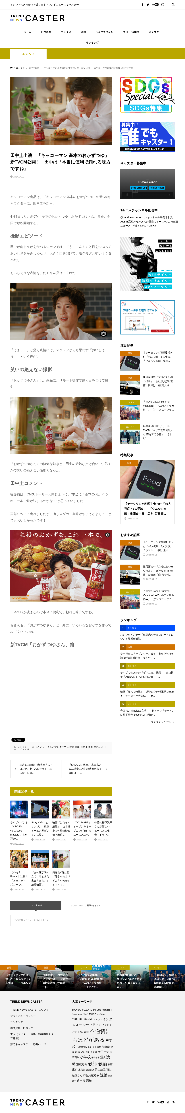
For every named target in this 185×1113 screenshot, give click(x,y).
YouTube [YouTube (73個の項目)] (101, 1014)
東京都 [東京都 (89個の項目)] (81, 1069)
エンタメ (66, 32)
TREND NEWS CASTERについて (29, 1009)
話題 (83, 32)
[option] (18, 978)
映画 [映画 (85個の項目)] (110, 1064)
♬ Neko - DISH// (147, 225)
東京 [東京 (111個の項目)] (75, 1069)
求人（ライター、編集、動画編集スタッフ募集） (33, 1036)
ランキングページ (161, 721)
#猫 (135, 225)
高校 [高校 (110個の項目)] (89, 1080)
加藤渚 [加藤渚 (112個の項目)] (106, 1046)
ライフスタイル (104, 32)
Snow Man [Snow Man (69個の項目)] (77, 1014)
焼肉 (83, 747)
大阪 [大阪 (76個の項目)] (87, 1052)
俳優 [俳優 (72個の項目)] (90, 1047)
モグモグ (64, 747)
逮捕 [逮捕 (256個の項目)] (104, 1075)
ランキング (92, 42)
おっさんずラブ (50, 747)
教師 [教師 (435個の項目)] (92, 1063)
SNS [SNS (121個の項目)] (85, 1014)
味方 (72, 747)
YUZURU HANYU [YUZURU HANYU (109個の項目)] (82, 1019)
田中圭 (89, 747)
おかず (39, 747)
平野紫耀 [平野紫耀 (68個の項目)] (95, 1057)
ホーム (27, 32)
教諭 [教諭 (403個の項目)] (102, 1063)
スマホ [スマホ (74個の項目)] (86, 1025)
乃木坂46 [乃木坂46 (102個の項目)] (81, 1046)
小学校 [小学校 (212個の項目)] (85, 1057)
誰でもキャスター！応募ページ (28, 1044)
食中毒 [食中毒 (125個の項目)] (81, 1080)
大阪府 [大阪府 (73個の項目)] (93, 1052)
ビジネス (46, 32)
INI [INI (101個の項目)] (94, 1009)
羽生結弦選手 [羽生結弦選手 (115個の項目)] (91, 1075)
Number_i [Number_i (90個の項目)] (107, 1009)
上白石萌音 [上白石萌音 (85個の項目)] (83, 1032)
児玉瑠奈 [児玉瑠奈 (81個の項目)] (96, 1047)
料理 (77, 747)
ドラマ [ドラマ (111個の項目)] (94, 1024)
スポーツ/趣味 (131, 32)
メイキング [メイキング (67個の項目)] (104, 1025)
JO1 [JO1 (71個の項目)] (99, 1010)
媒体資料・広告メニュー (24, 1028)
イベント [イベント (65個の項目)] (98, 1019)
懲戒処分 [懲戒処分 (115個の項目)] (81, 1064)
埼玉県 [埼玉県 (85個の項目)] (81, 1052)
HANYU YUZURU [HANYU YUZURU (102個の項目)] (82, 1009)
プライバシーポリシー (23, 1015)
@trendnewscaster (131, 217)
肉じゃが (98, 747)
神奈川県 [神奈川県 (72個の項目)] (90, 1070)
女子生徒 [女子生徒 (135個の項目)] (103, 1051)
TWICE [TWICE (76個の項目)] (92, 1014)
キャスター (155, 32)
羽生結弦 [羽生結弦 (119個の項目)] (100, 1069)
